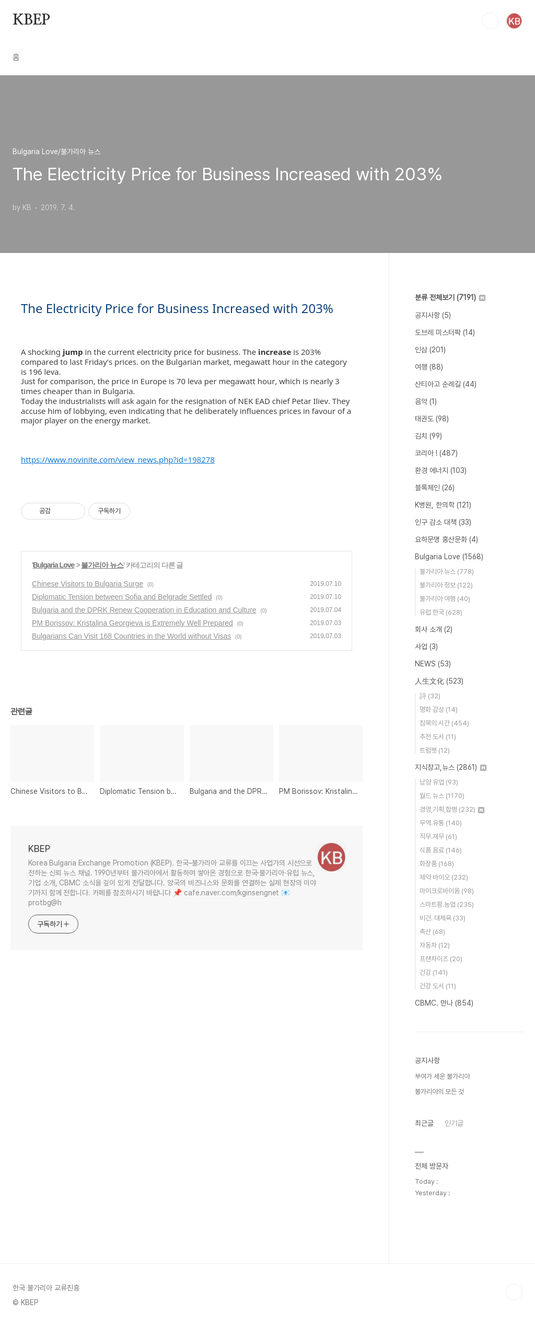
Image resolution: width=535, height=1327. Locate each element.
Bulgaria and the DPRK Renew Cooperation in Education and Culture (144, 610)
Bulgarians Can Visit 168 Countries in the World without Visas (131, 636)
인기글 (454, 1123)
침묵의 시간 (444, 723)
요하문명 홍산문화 (446, 539)
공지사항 (433, 315)
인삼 (430, 349)
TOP (514, 1292)
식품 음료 (441, 850)
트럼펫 (435, 750)
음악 (426, 401)
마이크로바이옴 (447, 891)
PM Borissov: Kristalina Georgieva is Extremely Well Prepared (132, 623)
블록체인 (435, 487)
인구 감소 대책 (443, 522)
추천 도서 (438, 737)
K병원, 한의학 (443, 505)
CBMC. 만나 (444, 1003)
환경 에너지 (441, 470)
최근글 (424, 1123)
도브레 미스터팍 (445, 332)
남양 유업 (439, 782)
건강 (434, 972)
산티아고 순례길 (445, 384)
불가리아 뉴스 (102, 565)
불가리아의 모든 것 (439, 1091)
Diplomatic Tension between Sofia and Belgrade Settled (122, 597)
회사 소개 (433, 629)
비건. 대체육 (443, 918)
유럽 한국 (441, 612)
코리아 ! (436, 453)
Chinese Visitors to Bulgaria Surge (87, 584)
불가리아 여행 (445, 599)
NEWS (433, 664)
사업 (426, 646)
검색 (490, 21)
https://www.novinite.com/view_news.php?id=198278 (118, 459)
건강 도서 (438, 986)
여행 (429, 367)
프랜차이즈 (441, 959)
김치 (428, 436)
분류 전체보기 (450, 297)
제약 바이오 (444, 877)
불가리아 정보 (446, 585)
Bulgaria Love (54, 565)
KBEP (31, 20)
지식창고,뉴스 (450, 767)
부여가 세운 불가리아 (442, 1076)
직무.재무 (438, 836)
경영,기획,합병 (452, 809)
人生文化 (439, 681)
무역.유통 (441, 823)
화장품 (437, 864)
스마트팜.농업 (447, 904)
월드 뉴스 (442, 796)
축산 (432, 932)
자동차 (435, 945)
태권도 (432, 418)
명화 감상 (439, 709)
